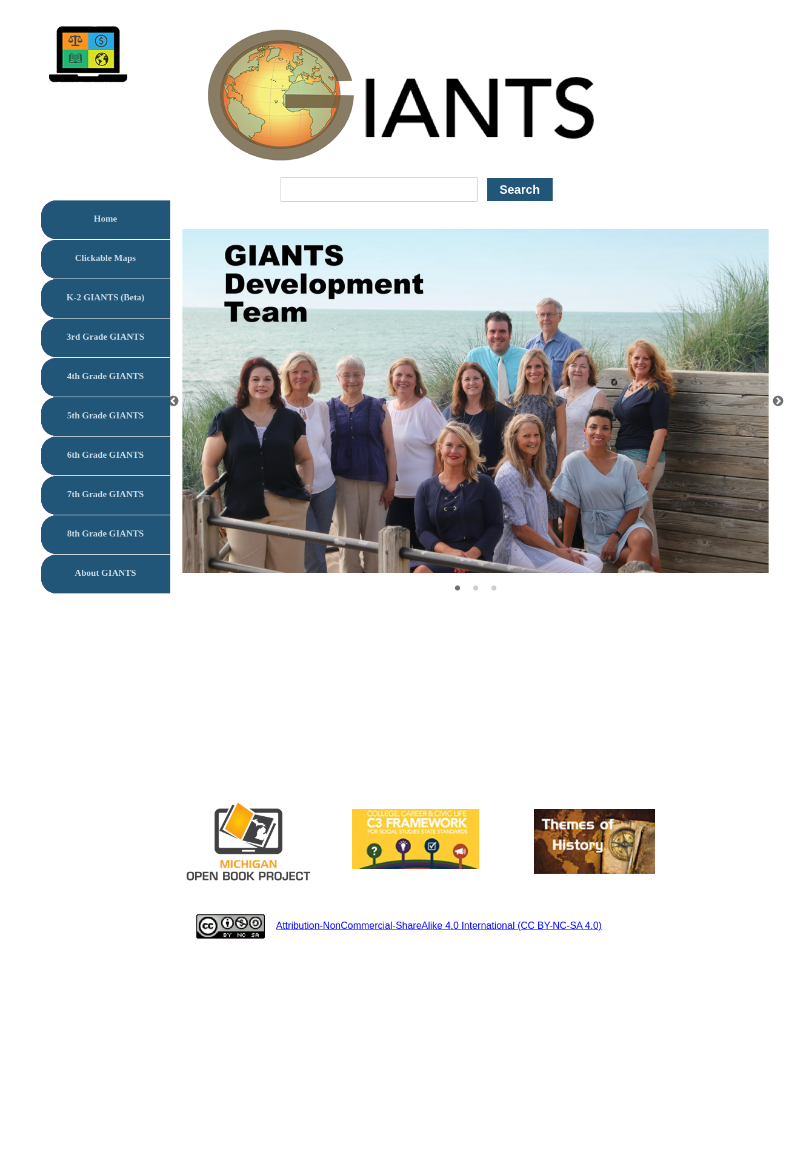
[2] (476, 588)
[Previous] (173, 401)
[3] (494, 588)
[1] (457, 588)
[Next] (778, 401)
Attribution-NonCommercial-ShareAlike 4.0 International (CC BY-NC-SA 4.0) (439, 925)
